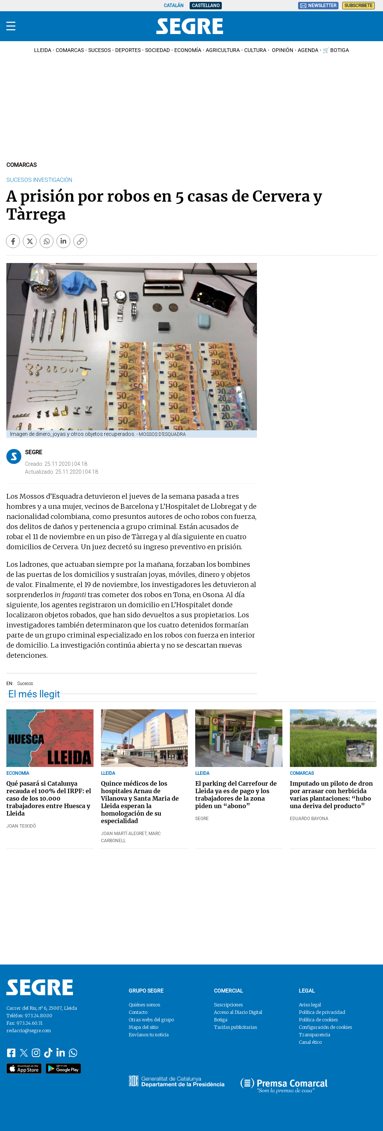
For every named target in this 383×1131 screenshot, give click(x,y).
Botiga (220, 1020)
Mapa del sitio (143, 1027)
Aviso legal (310, 1005)
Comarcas (70, 50)
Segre (33, 452)
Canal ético (310, 1042)
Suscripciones (228, 1005)
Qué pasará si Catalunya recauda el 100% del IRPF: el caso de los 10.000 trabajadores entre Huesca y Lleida (48, 798)
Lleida (42, 50)
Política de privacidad (322, 1012)
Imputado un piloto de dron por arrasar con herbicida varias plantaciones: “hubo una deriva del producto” (331, 795)
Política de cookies (318, 1020)
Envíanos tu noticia (149, 1034)
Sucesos (99, 50)
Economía (187, 50)
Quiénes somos (144, 1005)
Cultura (255, 50)
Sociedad (157, 50)
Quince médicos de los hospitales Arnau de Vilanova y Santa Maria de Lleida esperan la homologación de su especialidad (140, 802)
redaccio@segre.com (28, 1030)
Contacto (138, 1012)
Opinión (282, 50)
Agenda (308, 50)
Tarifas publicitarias (235, 1027)
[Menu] (10, 26)
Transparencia (314, 1034)
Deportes (128, 50)
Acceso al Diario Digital (238, 1012)
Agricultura (223, 50)
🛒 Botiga (336, 50)
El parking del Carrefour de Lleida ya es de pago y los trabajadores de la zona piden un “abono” (236, 795)
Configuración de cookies (325, 1027)
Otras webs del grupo (151, 1020)
